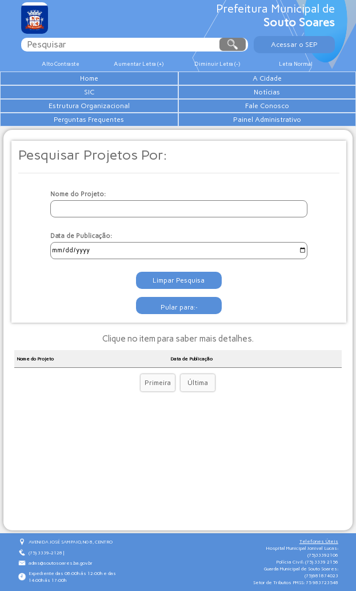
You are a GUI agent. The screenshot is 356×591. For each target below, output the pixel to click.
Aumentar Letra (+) (138, 64)
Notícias (267, 92)
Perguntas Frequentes (89, 120)
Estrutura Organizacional (89, 106)
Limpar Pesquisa (179, 280)
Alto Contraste (60, 64)
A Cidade (267, 78)
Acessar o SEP (294, 45)
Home (89, 78)
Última (197, 383)
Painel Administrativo (267, 120)
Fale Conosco (267, 106)
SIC (89, 92)
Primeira (158, 383)
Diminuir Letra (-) (217, 64)
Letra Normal (296, 64)
